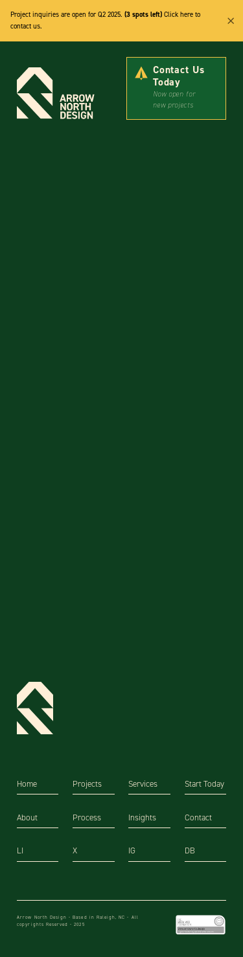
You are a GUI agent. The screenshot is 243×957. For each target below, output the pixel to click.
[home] (59, 93)
